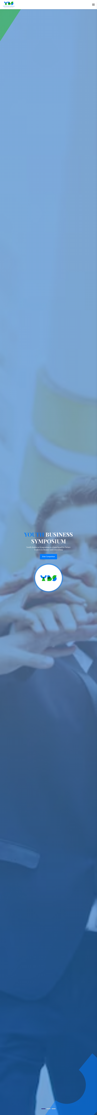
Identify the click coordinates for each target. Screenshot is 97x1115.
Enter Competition (48, 557)
